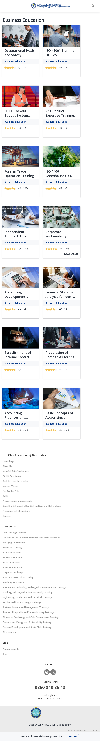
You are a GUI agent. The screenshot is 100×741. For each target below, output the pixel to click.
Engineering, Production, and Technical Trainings (27, 597)
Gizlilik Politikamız (12, 476)
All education (9, 632)
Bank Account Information (16, 481)
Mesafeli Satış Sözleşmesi (16, 471)
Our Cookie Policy (12, 491)
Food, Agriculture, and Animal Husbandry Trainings (28, 592)
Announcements (11, 649)
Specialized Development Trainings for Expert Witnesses (31, 537)
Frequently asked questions (16, 510)
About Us (7, 466)
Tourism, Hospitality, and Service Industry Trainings (28, 612)
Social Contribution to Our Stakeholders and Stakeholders (32, 506)
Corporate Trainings (13, 572)
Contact (7, 515)
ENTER (73, 736)
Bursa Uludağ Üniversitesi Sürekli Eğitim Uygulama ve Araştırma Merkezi (50, 5)
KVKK (5, 496)
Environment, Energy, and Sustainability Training (27, 622)
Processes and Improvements (17, 501)
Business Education (12, 567)
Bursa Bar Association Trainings (19, 577)
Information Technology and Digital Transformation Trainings (34, 587)
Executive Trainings (12, 557)
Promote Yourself (12, 552)
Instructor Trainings (13, 547)
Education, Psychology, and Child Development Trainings (31, 617)
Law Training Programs (14, 532)
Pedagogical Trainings (14, 542)
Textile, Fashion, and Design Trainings (22, 602)
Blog (5, 654)
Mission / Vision (10, 486)
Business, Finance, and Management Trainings (26, 607)
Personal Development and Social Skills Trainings (27, 627)
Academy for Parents (13, 582)
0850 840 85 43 (50, 687)
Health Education (11, 562)
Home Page (8, 461)
